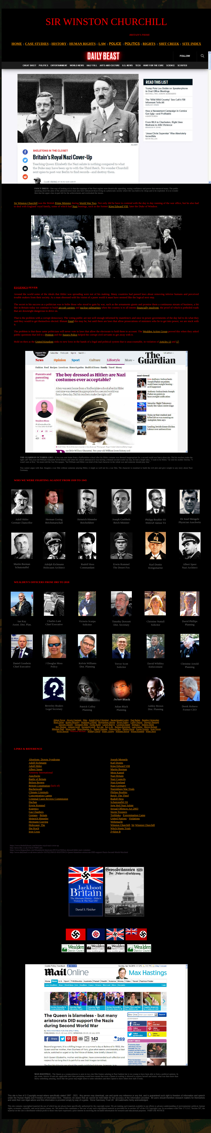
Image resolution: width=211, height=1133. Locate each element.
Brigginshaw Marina (106, 722)
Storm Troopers (119, 811)
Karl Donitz (117, 762)
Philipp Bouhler (119, 792)
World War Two (87, 203)
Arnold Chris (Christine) (99, 720)
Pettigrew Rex (115, 729)
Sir (133, 825)
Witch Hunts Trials (121, 828)
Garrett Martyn (108, 724)
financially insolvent (148, 307)
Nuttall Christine (100, 729)
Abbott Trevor (59, 720)
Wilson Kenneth (137, 731)
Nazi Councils (118, 779)
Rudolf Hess (117, 798)
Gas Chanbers (36, 811)
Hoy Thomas (61, 727)
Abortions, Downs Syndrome (44, 759)
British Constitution (39, 785)
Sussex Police (70, 334)
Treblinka (116, 815)
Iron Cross (34, 831)
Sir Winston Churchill (26, 203)
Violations (134, 818)
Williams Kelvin (122, 731)
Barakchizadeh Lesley (120, 720)
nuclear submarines (90, 307)
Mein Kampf (117, 772)
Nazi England (118, 782)
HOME (16, 44)
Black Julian (59, 722)
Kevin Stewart (63, 731)
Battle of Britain (37, 779)
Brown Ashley (123, 722)
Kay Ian (100, 727)
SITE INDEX (191, 44)
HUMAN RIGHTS (82, 44)
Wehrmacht (117, 821)
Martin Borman (119, 769)
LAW (102, 44)
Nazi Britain (117, 775)
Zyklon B (116, 831)
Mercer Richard (150, 727)
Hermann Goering (38, 821)
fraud (71, 321)
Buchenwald (35, 788)
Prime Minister (63, 203)
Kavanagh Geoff (88, 727)
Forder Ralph (95, 724)
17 (177, 341)
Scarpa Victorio (142, 729)
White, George (108, 731)
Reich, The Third (120, 795)
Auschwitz (34, 775)
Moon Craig (71, 729)
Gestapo (33, 815)
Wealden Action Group (155, 331)
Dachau (33, 802)
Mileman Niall (58, 729)
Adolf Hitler (35, 765)
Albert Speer (35, 769)
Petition (49, 334)
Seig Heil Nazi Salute (122, 805)
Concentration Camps (40, 795)
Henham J (136, 724)
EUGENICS (21, 287)
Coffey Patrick (136, 722)
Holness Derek (148, 724)
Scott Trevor (156, 729)
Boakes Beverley (73, 722)
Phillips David (129, 729)
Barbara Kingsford (122, 727)
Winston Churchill (120, 825)
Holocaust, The (37, 825)
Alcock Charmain (74, 720)
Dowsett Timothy (66, 724)
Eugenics (34, 808)
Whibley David (94, 731)
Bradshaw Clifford (89, 722)
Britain (43, 815)
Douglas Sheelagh (151, 722)
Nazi (75, 206)
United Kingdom (44, 341)
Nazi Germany (118, 785)
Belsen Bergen (36, 782)
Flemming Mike (81, 724)
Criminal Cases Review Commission (48, 798)
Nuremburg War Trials (123, 788)
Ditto (85, 720)
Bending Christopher (150, 720)
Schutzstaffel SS (119, 802)
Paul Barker (135, 720)
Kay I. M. (109, 727)
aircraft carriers (66, 307)
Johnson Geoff (74, 727)
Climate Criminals (38, 792)
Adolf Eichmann (37, 762)
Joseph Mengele (119, 759)
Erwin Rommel (37, 805)
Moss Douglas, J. (84, 729)
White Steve (151, 731)
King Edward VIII (118, 206)
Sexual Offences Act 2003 (124, 808)
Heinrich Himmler (38, 818)
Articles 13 (165, 341)
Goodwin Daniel (123, 724)
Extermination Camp (134, 815)
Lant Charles (137, 727)
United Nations (119, 818)
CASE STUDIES (37, 44)
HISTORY (58, 44)
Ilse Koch (34, 828)
